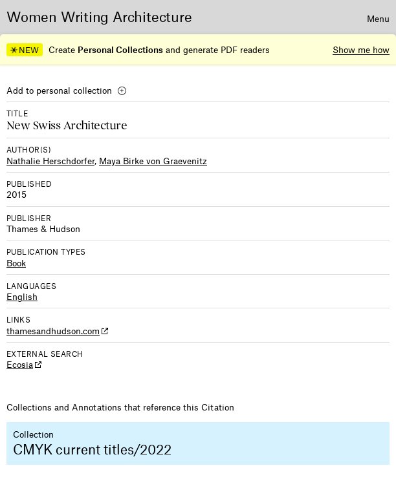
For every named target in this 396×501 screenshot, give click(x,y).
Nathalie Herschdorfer (50, 160)
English (22, 296)
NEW (24, 49)
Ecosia (19, 364)
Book (16, 262)
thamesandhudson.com (53, 330)
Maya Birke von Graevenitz (153, 160)
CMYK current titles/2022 (92, 449)
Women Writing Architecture (99, 16)
